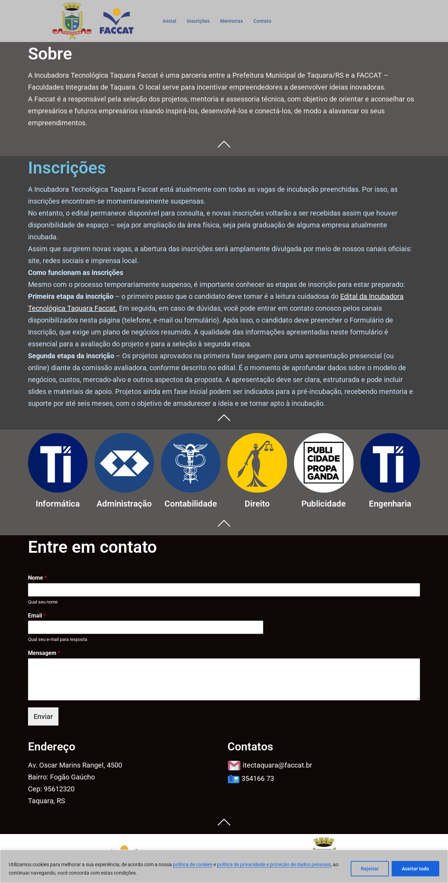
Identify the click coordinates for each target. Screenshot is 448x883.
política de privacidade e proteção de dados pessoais (274, 864)
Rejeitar (370, 868)
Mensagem (44, 653)
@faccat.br (277, 765)
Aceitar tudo (415, 868)
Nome (37, 577)
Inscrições (199, 20)
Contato (266, 20)
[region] (224, 866)
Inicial (170, 20)
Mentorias (234, 20)
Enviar (43, 716)
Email (37, 615)
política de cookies (192, 864)
